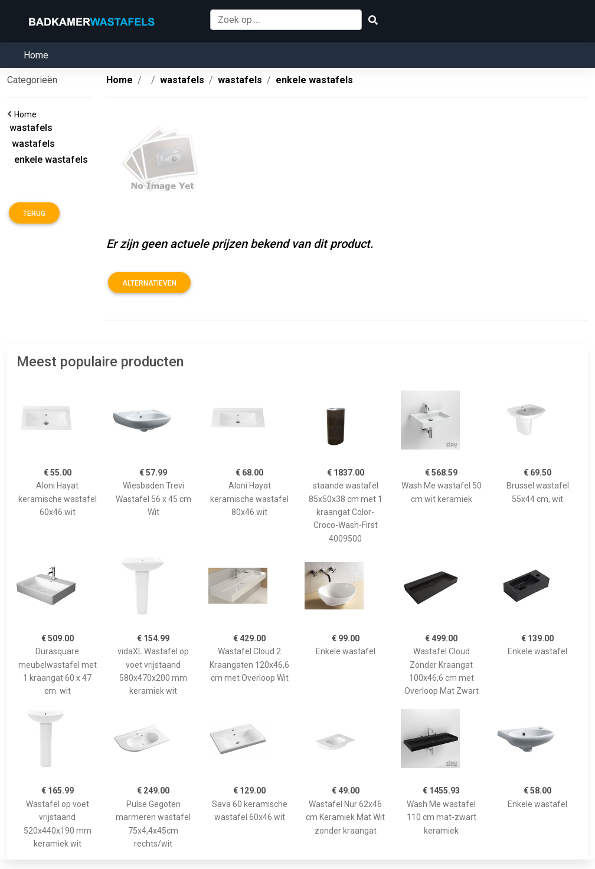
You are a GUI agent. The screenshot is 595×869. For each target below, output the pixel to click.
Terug (34, 213)
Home (36, 55)
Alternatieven (149, 283)
